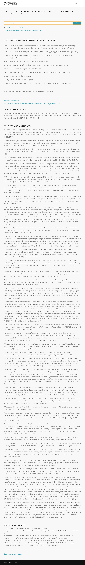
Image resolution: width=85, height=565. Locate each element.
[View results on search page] (77, 23)
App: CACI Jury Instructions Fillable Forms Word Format (23, 30)
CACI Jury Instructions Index (14, 27)
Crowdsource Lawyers (11, 100)
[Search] (80, 3)
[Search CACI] (42, 23)
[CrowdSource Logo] (11, 3)
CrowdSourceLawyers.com (13, 554)
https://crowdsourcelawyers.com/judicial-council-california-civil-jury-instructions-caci (32, 104)
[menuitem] (77, 3)
